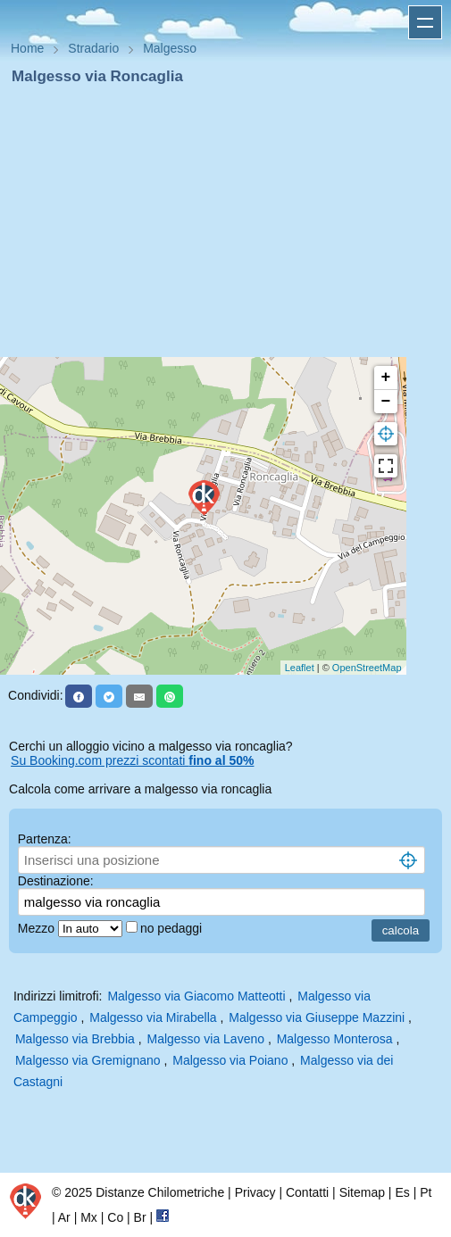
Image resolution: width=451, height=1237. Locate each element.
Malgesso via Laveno (205, 1039)
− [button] (386, 401)
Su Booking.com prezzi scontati (132, 760)
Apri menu (425, 22)
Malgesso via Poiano (230, 1060)
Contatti (307, 1192)
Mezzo (38, 928)
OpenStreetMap (367, 667)
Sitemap (362, 1192)
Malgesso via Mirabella (152, 1017)
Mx (88, 1217)
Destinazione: (56, 881)
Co (115, 1217)
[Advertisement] (225, 221)
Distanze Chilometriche (160, 1192)
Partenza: (44, 839)
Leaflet (299, 667)
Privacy (255, 1192)
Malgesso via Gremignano (88, 1060)
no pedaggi (172, 928)
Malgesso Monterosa (335, 1039)
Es (402, 1192)
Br (140, 1217)
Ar (64, 1217)
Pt (425, 1192)
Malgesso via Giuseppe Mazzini (317, 1017)
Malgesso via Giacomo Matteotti (196, 996)
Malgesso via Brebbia (75, 1039)
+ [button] (386, 377)
